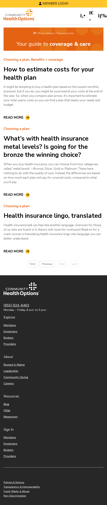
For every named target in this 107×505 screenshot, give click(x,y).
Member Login (55, 3)
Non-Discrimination (15, 495)
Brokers (8, 338)
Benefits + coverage (47, 59)
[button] (83, 16)
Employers (10, 331)
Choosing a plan (16, 59)
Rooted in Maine (14, 365)
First (32, 264)
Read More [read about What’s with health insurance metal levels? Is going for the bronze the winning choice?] (14, 195)
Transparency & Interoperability (22, 486)
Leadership (11, 371)
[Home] (19, 15)
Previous (47, 264)
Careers (9, 383)
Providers (10, 344)
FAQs (7, 410)
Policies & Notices (14, 482)
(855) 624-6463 (16, 305)
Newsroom (11, 417)
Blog (41, 33)
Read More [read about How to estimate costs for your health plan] (14, 117)
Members (10, 325)
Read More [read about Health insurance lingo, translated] (14, 251)
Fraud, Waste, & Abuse (16, 491)
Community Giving (16, 377)
